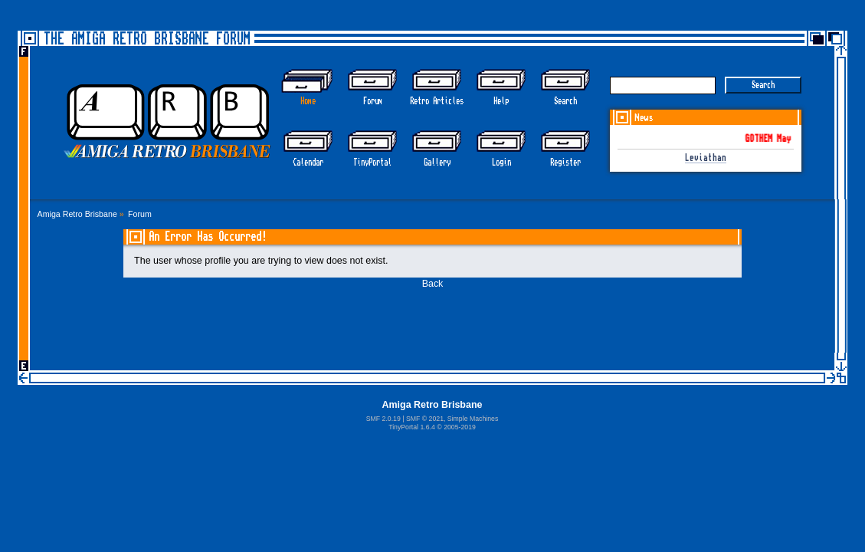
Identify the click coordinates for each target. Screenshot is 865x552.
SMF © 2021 (425, 418)
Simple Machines (472, 418)
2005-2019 (460, 427)
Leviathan (705, 158)
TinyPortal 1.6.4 (411, 427)
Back (433, 283)
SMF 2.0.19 (383, 418)
